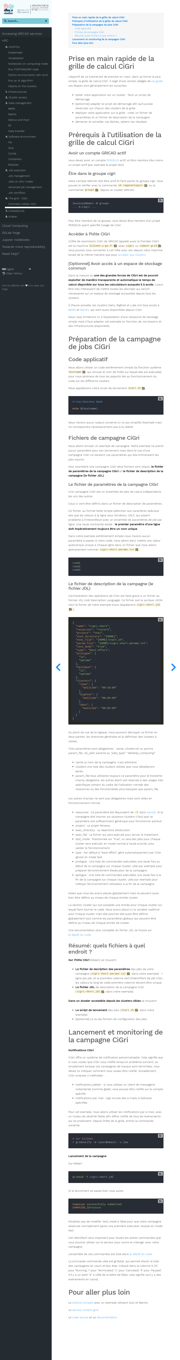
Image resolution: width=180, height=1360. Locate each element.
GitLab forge (12, 233)
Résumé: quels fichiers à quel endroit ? (97, 36)
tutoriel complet (83, 1320)
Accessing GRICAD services (23, 34)
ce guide (75, 85)
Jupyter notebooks (16, 240)
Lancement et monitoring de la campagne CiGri (99, 39)
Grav (37, 285)
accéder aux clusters (145, 255)
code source (81, 1335)
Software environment (21, 136)
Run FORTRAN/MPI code (24, 69)
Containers (15, 159)
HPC (6, 41)
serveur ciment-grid (86, 1328)
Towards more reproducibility (24, 247)
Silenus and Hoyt (19, 120)
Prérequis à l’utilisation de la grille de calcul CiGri (101, 21)
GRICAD (16, 285)
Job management (20, 176)
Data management (19, 103)
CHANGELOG (15, 211)
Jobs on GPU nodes (21, 181)
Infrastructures (16, 92)
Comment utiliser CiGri (23, 204)
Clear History (13, 273)
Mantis (13, 114)
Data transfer (17, 131)
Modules (14, 164)
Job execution (16, 170)
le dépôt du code (81, 948)
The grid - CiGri (17, 198)
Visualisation (16, 58)
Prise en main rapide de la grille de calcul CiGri (99, 17)
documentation (108, 1335)
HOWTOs (13, 47)
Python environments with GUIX (29, 75)
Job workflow (17, 193)
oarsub (152, 821)
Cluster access (17, 97)
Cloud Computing (15, 226)
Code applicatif (84, 29)
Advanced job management (26, 187)
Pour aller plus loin (83, 43)
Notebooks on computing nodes (29, 64)
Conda (13, 153)
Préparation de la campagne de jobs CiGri (96, 25)
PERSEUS (114, 160)
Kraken (12, 216)
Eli (10, 125)
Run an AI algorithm (21, 80)
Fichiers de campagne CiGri (90, 32)
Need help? (11, 254)
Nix (11, 142)
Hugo (5, 289)
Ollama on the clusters (23, 86)
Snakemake (16, 52)
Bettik (12, 108)
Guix (11, 148)
